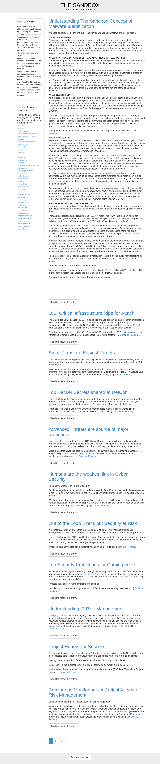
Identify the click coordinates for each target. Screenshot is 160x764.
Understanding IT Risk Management (86, 608)
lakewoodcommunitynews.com (27, 136)
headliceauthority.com (24, 218)
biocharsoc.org (22, 202)
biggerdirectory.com (24, 194)
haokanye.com (22, 210)
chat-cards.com (22, 208)
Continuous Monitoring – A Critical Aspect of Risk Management (94, 692)
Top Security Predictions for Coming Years (92, 564)
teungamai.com (22, 160)
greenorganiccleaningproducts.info (28, 165)
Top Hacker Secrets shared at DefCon (88, 392)
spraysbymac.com (23, 186)
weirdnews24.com (23, 226)
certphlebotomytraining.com (26, 141)
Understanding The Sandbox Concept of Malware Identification (90, 23)
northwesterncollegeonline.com (27, 133)
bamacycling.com (23, 144)
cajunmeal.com (22, 197)
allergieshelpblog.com (24, 147)
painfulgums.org (22, 205)
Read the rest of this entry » (64, 302)
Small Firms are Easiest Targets (82, 352)
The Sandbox (80, 5)
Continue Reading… (130, 335)
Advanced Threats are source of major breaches (88, 432)
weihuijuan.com (22, 168)
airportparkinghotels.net (25, 200)
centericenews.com (24, 131)
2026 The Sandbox (80, 757)
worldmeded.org (23, 178)
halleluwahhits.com (23, 184)
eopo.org (20, 128)
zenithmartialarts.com (24, 192)
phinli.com (21, 163)
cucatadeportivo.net (24, 224)
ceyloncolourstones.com (25, 221)
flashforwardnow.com (24, 155)
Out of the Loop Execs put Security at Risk (93, 523)
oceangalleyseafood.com (25, 171)
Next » (63, 741)
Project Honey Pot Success (77, 646)
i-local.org (21, 139)
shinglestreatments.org (25, 216)
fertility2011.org (22, 229)
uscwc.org (20, 126)
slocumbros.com (23, 213)
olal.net (20, 149)
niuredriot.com (22, 173)
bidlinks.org (21, 189)
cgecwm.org (21, 157)
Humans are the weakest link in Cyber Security (88, 476)
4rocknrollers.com (23, 176)
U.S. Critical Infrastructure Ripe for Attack (91, 313)
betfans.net (21, 152)
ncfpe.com (21, 181)
